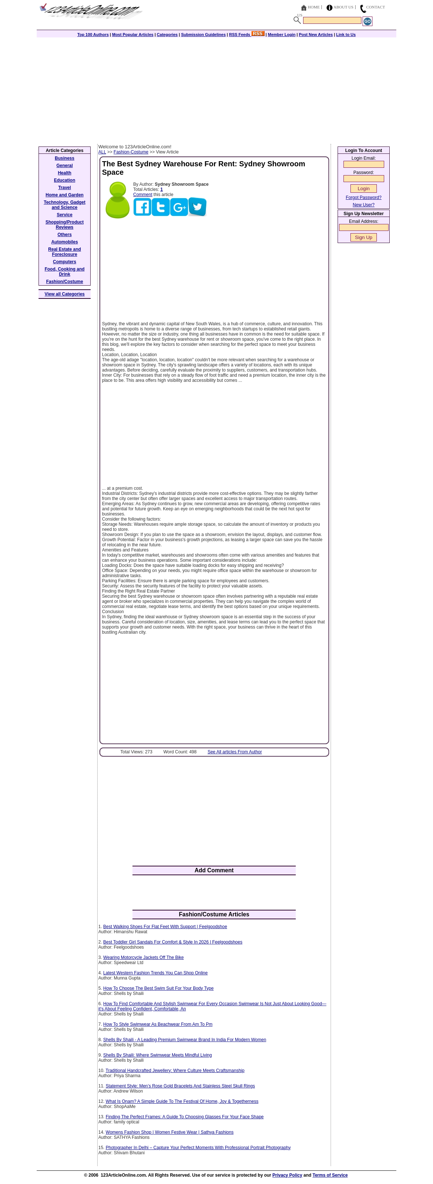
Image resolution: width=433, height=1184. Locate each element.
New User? (363, 204)
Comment (142, 194)
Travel (64, 187)
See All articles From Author (235, 751)
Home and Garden (64, 195)
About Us (344, 7)
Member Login (281, 34)
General (65, 165)
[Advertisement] (216, 88)
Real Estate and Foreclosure (64, 252)
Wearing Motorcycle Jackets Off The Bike (143, 957)
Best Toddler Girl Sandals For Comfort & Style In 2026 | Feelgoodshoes (172, 942)
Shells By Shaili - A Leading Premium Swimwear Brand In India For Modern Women (184, 1039)
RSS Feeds (247, 34)
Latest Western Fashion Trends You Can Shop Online (155, 972)
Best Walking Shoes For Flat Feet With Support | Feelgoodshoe (165, 926)
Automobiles (64, 242)
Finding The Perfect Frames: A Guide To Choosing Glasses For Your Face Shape (184, 1116)
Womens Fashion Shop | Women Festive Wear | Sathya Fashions (169, 1132)
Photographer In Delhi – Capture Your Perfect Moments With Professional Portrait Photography (198, 1147)
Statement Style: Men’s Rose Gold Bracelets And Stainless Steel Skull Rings (180, 1086)
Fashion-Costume (131, 152)
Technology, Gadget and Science (64, 205)
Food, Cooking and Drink (65, 272)
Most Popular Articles (132, 34)
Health (65, 172)
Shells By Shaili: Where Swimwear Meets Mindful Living (157, 1055)
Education (64, 180)
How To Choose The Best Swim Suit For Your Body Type (158, 988)
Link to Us (346, 34)
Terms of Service (330, 1175)
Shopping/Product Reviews (65, 225)
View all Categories (65, 294)
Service (65, 214)
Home (314, 7)
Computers (64, 261)
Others (65, 234)
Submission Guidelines (203, 34)
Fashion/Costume (64, 281)
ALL (102, 152)
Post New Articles (316, 34)
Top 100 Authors (93, 34)
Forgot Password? (363, 197)
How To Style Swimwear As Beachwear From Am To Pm (157, 1024)
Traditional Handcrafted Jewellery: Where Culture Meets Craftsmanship (175, 1070)
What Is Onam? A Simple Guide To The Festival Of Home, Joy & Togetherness (182, 1101)
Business (64, 158)
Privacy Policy (287, 1175)
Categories (167, 34)
